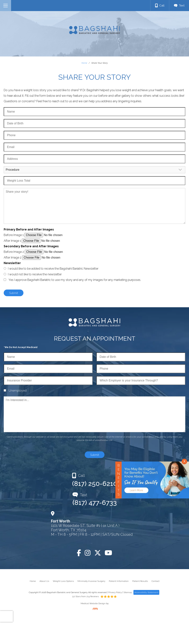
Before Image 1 (14, 235)
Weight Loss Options (63, 581)
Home (84, 63)
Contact (155, 581)
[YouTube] (108, 553)
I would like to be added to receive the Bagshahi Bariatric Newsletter (53, 268)
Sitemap (127, 592)
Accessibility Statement (146, 592)
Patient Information (119, 581)
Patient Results (140, 581)
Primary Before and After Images (29, 229)
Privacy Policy (115, 592)
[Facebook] (79, 553)
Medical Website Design (93, 603)
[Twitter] (97, 553)
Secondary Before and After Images (31, 246)
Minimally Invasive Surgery (91, 581)
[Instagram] (87, 553)
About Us (44, 581)
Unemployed (18, 390)
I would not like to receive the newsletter (35, 274)
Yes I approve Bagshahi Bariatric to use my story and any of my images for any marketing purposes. (74, 280)
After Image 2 (12, 257)
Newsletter (12, 263)
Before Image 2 (14, 252)
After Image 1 (12, 240)
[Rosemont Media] (94, 609)
